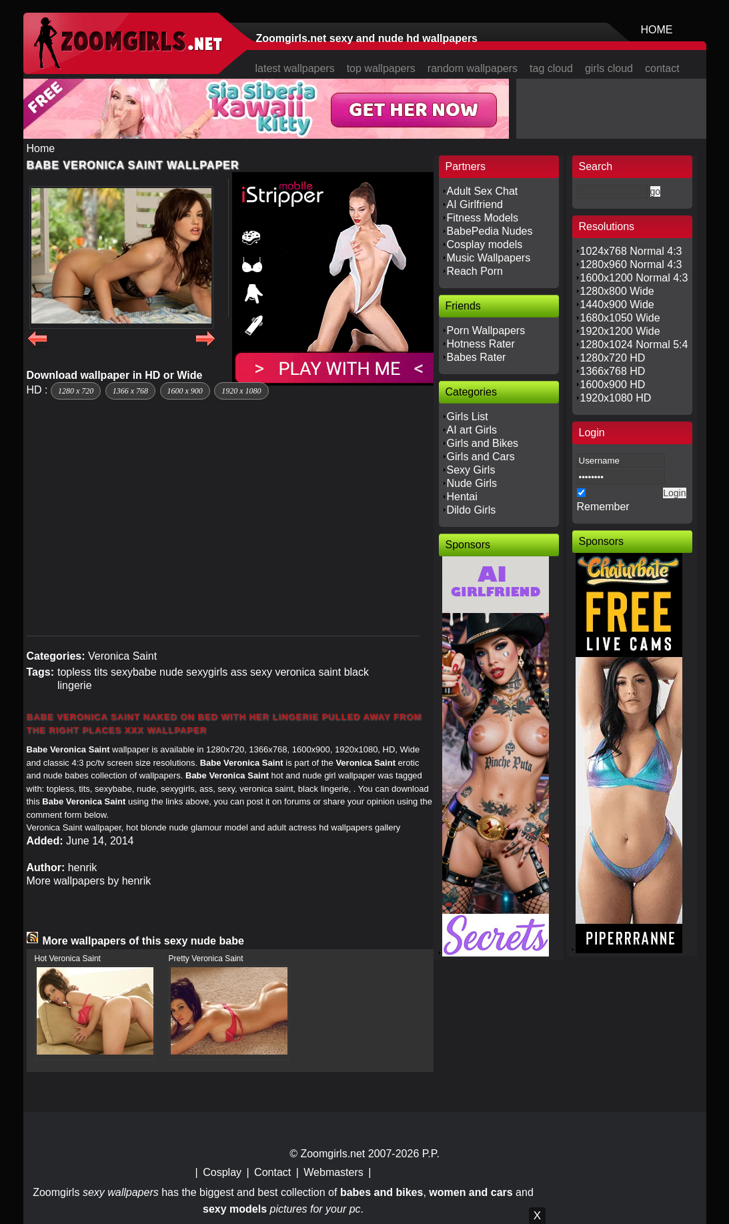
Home (41, 148)
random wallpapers (473, 68)
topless (74, 672)
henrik (82, 867)
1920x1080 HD (616, 398)
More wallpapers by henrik (89, 880)
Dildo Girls (471, 510)
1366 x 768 (130, 391)
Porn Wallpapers (486, 330)
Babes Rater (476, 357)
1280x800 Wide (617, 291)
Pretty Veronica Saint (206, 958)
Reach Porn (475, 271)
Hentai (462, 496)
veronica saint (308, 672)
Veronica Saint (122, 656)
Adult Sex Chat (482, 191)
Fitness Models (483, 217)
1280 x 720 (75, 391)
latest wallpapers (295, 68)
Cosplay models (485, 244)
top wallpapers (381, 68)
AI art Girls (472, 430)
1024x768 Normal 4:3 (631, 251)
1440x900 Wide (617, 304)
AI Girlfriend (475, 204)
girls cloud (609, 68)
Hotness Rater (481, 344)
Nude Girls (472, 483)
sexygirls (206, 672)
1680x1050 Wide (620, 318)
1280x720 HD (613, 358)
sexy (261, 672)
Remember (603, 506)
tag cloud (551, 68)
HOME (657, 29)
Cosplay (222, 1172)
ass (239, 672)
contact (662, 68)
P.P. (431, 1153)
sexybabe (134, 672)
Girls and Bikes (483, 443)
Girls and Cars (481, 456)
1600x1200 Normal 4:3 (634, 277)
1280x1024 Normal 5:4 (634, 344)
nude (171, 672)
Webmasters (333, 1172)
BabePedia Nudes (490, 231)
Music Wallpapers (489, 257)
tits (100, 672)
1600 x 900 (185, 391)
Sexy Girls (471, 470)
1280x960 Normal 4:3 (631, 264)
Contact (272, 1172)
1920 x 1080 (241, 391)
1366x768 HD (613, 371)
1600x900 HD (613, 384)
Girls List (467, 416)
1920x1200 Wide (620, 331)
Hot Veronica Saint (68, 958)
